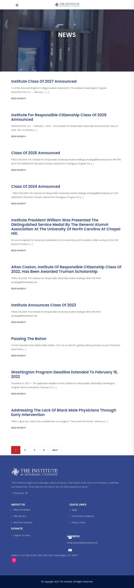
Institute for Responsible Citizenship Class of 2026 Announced (59, 117)
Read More (18, 98)
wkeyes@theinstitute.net (85, 542)
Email (69, 542)
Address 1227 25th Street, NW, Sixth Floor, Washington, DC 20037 (44, 555)
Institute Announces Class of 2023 (43, 305)
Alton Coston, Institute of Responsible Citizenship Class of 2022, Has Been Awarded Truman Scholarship (66, 269)
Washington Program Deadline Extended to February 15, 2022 (64, 374)
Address (73, 536)
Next (55, 450)
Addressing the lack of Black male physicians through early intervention (63, 412)
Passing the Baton (28, 338)
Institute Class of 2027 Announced (44, 81)
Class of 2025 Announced (35, 152)
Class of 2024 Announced (35, 186)
